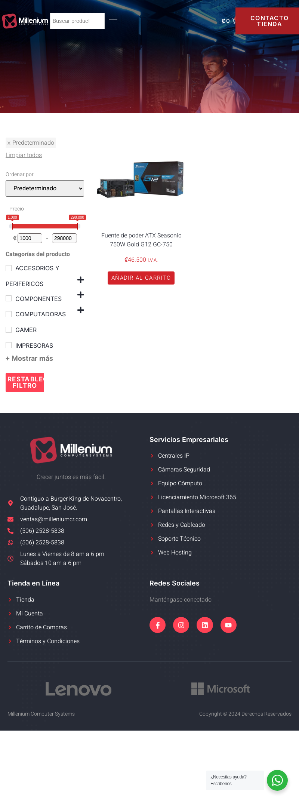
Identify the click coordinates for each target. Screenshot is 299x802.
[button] (141, 278)
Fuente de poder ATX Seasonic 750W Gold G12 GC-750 (141, 240)
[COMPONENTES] (9, 298)
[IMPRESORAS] (9, 345)
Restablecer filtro (25, 382)
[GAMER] (9, 330)
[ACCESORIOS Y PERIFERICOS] (9, 268)
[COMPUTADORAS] (9, 314)
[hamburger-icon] (114, 21)
